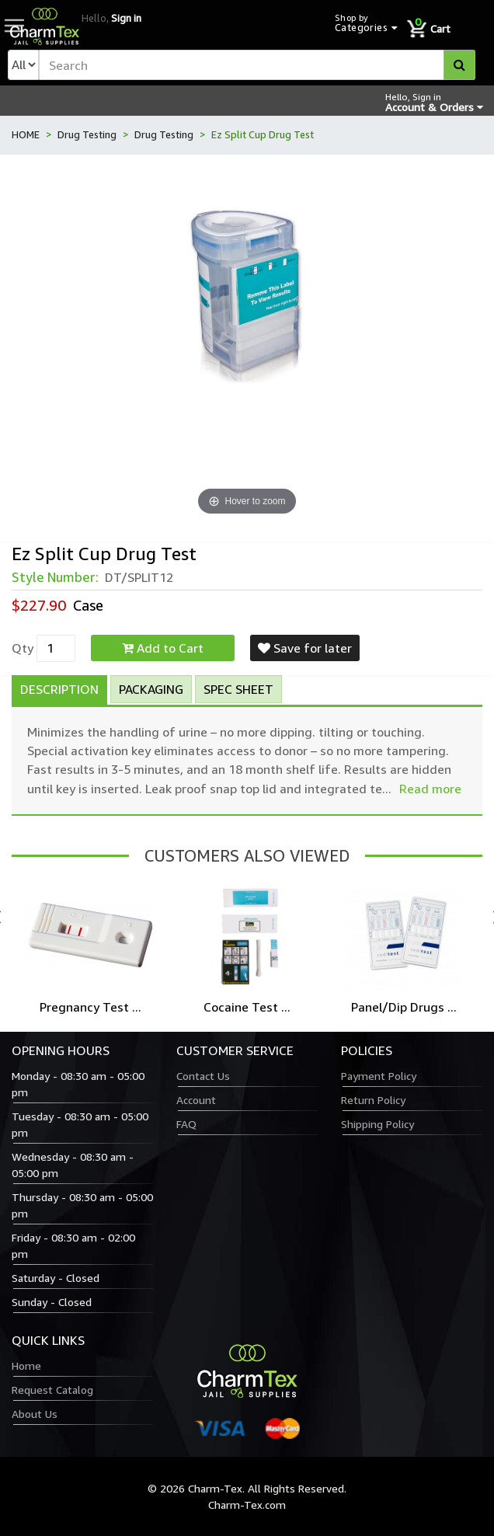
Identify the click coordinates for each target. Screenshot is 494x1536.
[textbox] (257, 65)
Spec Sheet (238, 689)
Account (196, 1099)
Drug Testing (87, 134)
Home (26, 1365)
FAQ (186, 1123)
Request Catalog (52, 1389)
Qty (22, 648)
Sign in (126, 18)
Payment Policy (378, 1075)
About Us (34, 1413)
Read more (430, 788)
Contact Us (203, 1075)
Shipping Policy (377, 1123)
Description (59, 689)
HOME (26, 134)
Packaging (151, 689)
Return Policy (373, 1099)
